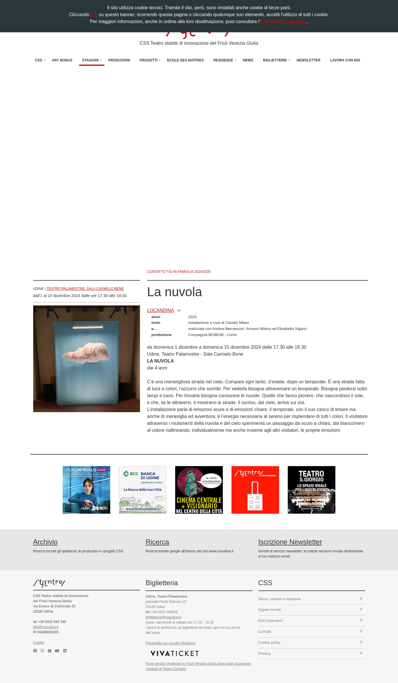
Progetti (148, 60)
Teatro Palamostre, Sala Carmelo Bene (85, 289)
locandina (164, 310)
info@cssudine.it (46, 627)
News (248, 60)
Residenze (223, 60)
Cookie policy (310, 642)
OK (94, 14)
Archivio (45, 542)
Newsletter (309, 60)
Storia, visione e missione (310, 599)
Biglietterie (275, 60)
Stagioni (90, 60)
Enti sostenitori (310, 620)
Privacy (310, 653)
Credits (38, 643)
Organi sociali (310, 609)
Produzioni (119, 60)
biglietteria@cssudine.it (164, 617)
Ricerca (157, 542)
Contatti (310, 631)
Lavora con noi (345, 60)
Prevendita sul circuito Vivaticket (171, 643)
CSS (38, 60)
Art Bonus (62, 60)
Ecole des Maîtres (185, 60)
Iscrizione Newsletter (290, 542)
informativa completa (283, 21)
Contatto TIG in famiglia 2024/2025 (179, 272)
